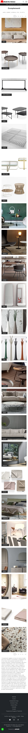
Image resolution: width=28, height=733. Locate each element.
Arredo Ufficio (14, 705)
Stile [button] (18, 12)
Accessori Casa (12, 4)
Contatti (14, 709)
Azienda (14, 696)
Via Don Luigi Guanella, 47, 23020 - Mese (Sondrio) (14, 717)
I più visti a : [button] (22, 12)
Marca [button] (4, 12)
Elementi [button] (9, 12)
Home (7, 4)
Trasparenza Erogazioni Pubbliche (14, 711)
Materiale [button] (13, 12)
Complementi (19, 4)
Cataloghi (14, 707)
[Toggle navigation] (26, 1)
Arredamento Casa (14, 700)
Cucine (14, 698)
